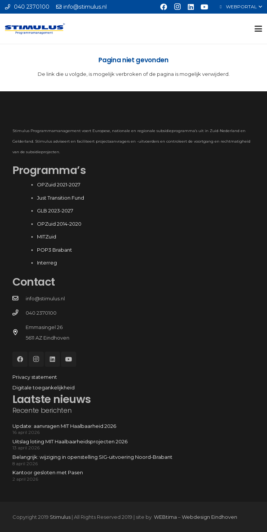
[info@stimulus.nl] (19, 298)
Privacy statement (34, 377)
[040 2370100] (19, 313)
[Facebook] (163, 7)
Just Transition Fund (61, 198)
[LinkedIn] (191, 7)
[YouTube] (204, 7)
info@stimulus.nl (45, 298)
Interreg (47, 263)
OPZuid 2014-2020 (59, 224)
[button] (240, 6)
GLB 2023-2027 (55, 211)
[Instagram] (177, 7)
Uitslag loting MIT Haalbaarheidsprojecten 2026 (69, 441)
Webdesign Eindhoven (209, 517)
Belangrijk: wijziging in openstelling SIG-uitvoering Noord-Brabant (92, 457)
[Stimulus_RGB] (35, 28)
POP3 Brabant (54, 250)
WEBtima (165, 517)
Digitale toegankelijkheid (43, 387)
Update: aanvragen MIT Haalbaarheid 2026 (64, 426)
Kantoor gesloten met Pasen (47, 472)
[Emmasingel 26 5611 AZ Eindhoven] (19, 332)
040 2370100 (41, 313)
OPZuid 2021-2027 (58, 184)
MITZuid (46, 237)
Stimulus (60, 517)
